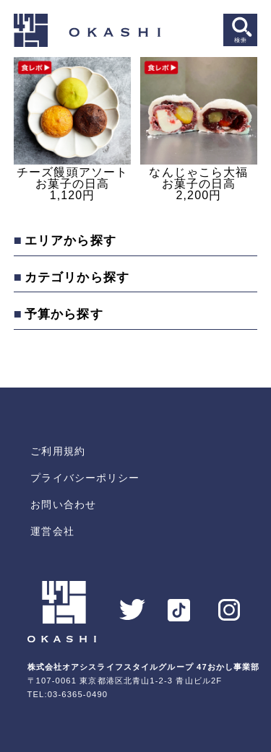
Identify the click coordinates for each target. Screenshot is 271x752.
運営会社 (52, 531)
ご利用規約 (57, 451)
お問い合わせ (63, 504)
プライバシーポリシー (84, 478)
